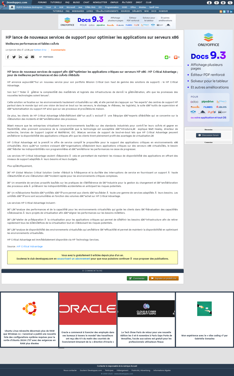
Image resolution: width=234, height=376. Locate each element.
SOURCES (125, 11)
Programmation (112, 7)
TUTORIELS (58, 11)
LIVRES (89, 11)
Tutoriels (56, 2)
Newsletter (100, 2)
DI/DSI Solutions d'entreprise (29, 7)
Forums (42, 2)
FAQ (67, 2)
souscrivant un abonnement (73, 261)
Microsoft (70, 7)
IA (55, 7)
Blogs (76, 2)
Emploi (114, 2)
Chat (86, 2)
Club (148, 2)
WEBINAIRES (78, 11)
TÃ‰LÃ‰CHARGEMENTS (107, 11)
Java (80, 7)
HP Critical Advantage (30, 248)
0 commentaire (58, 52)
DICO (153, 11)
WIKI (146, 11)
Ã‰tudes (127, 2)
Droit (139, 2)
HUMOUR (163, 11)
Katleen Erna (40, 52)
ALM (61, 7)
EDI (100, 7)
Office (133, 7)
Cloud (48, 7)
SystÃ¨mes (154, 7)
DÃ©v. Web (90, 7)
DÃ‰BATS (137, 11)
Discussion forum (208, 135)
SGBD (124, 7)
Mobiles (142, 7)
